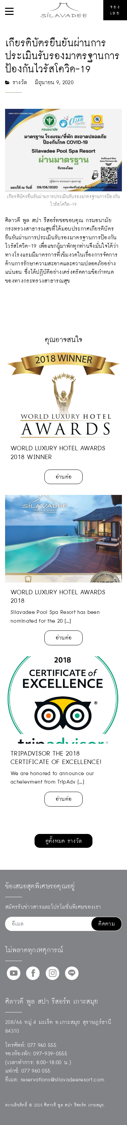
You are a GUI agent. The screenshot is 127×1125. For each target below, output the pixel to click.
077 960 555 (42, 1045)
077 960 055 (35, 1071)
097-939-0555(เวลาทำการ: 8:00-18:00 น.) (38, 1058)
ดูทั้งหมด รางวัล (63, 841)
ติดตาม (106, 924)
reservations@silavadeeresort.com (62, 1079)
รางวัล (20, 82)
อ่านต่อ (64, 477)
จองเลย (115, 10)
